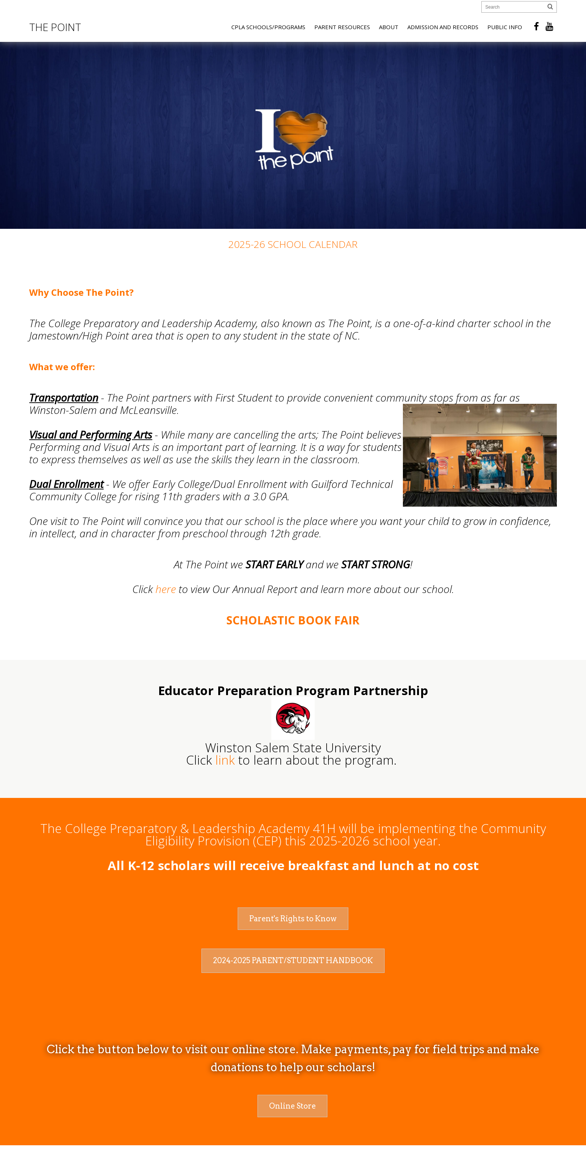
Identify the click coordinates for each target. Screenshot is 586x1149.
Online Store (292, 1106)
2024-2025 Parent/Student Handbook (293, 960)
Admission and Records (442, 27)
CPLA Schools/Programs (268, 27)
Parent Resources (342, 27)
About (388, 27)
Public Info (504, 27)
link (225, 760)
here (165, 589)
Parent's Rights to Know (293, 918)
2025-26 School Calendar (293, 244)
